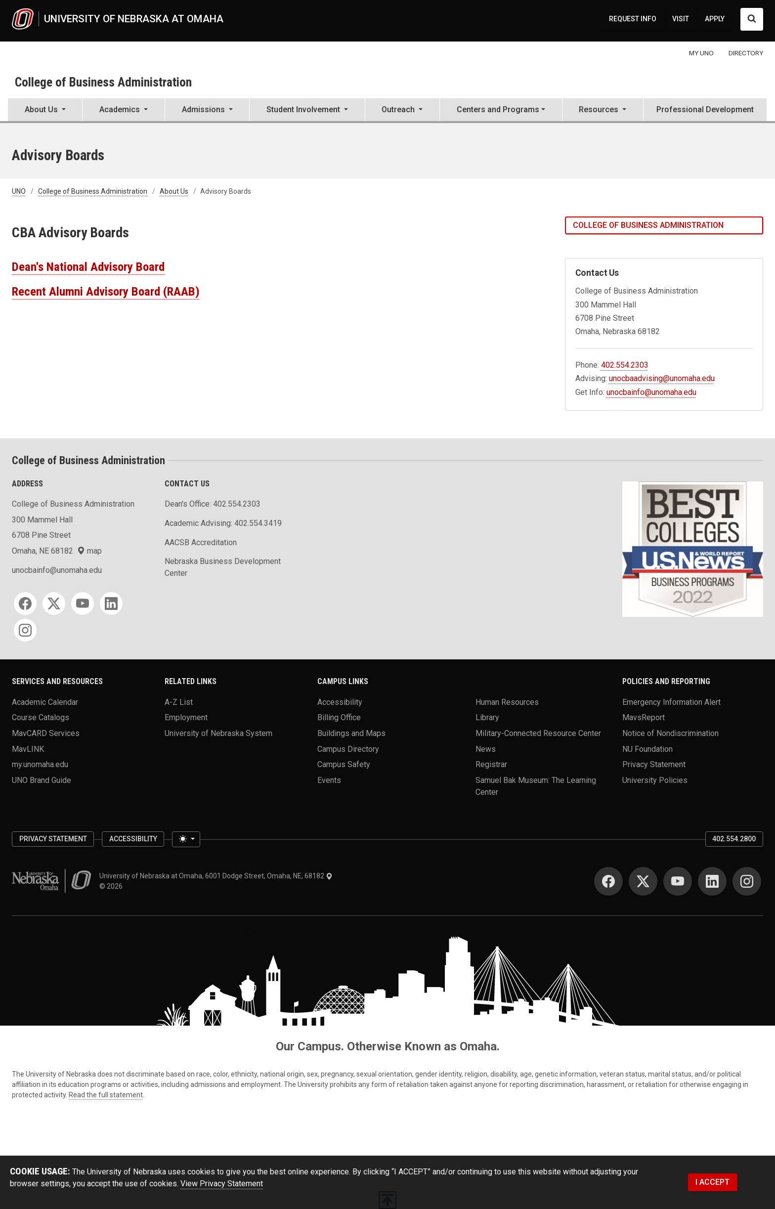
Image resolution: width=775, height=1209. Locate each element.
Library (487, 717)
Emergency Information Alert (671, 701)
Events (329, 779)
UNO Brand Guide (41, 779)
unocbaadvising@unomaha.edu (662, 378)
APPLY (715, 19)
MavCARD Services (46, 732)
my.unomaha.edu (40, 764)
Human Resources (507, 701)
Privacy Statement (654, 764)
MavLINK (28, 748)
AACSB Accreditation (201, 542)
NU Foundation (647, 748)
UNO (19, 191)
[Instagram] (25, 630)
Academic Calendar (45, 701)
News (485, 748)
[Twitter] (54, 603)
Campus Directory (348, 748)
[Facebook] (25, 603)
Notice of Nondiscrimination (670, 732)
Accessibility (339, 701)
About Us (174, 191)
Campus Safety (343, 764)
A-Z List (179, 701)
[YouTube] (82, 603)
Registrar (491, 764)
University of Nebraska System (218, 732)
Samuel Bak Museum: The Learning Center (535, 785)
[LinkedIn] (111, 603)
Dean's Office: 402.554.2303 (212, 504)
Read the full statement (106, 1095)
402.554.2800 (734, 839)
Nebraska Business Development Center (223, 567)
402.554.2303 (624, 365)
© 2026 (112, 886)
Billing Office (339, 717)
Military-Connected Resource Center (538, 732)
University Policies (655, 779)
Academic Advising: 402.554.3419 (223, 523)
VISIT (680, 19)
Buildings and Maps (351, 732)
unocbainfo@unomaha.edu (651, 392)
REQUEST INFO (632, 19)
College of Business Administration (103, 82)
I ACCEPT (712, 1182)
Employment (186, 717)
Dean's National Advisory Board (88, 266)
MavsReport (643, 717)
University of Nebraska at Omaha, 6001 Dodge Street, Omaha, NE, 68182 (216, 876)
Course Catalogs (40, 717)
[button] (45, 110)
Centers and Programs (498, 109)
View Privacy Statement (221, 1183)
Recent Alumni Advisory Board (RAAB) (106, 291)
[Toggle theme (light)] (186, 839)
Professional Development (705, 109)
